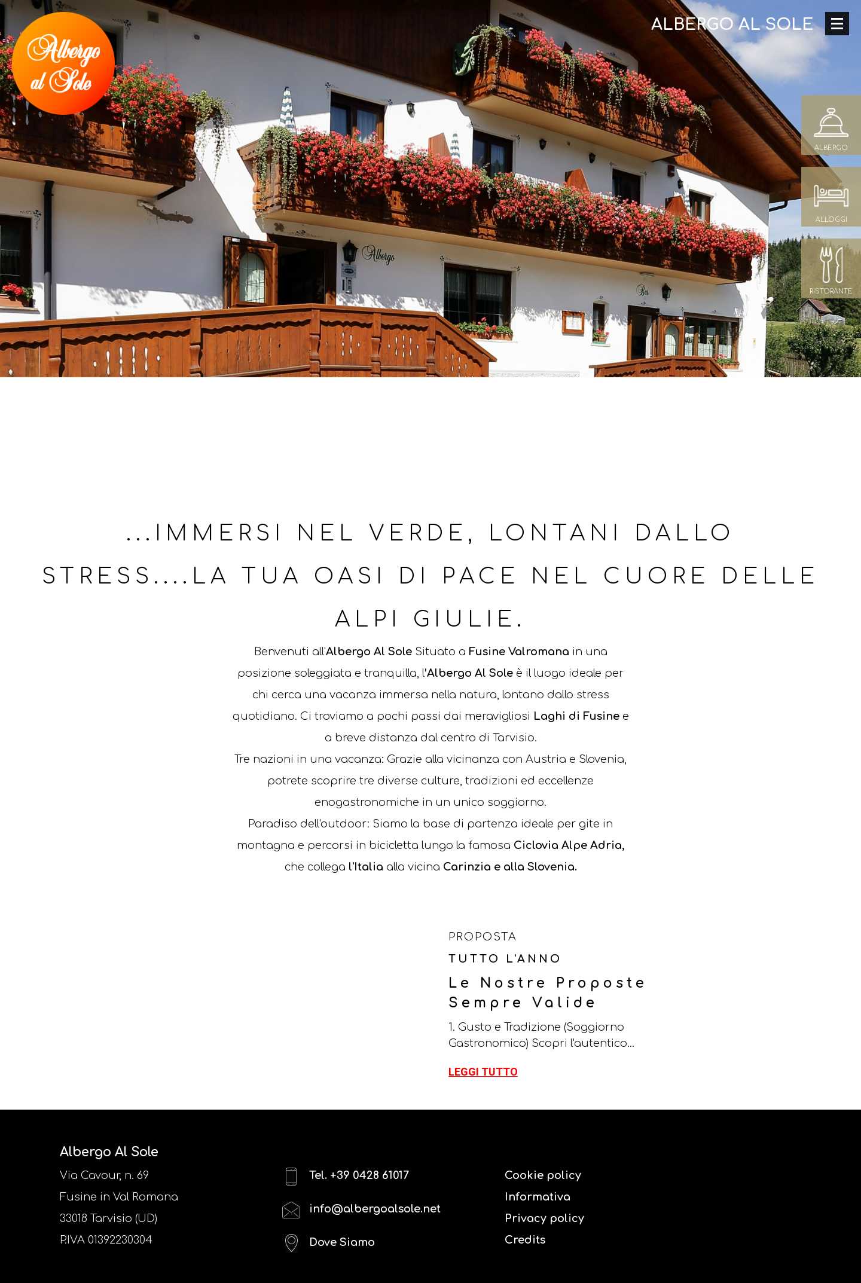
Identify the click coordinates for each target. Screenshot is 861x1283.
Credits (525, 1240)
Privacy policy (544, 1218)
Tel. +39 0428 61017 (345, 1176)
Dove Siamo (328, 1243)
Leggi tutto (483, 1071)
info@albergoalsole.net (361, 1209)
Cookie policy (543, 1175)
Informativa (537, 1197)
